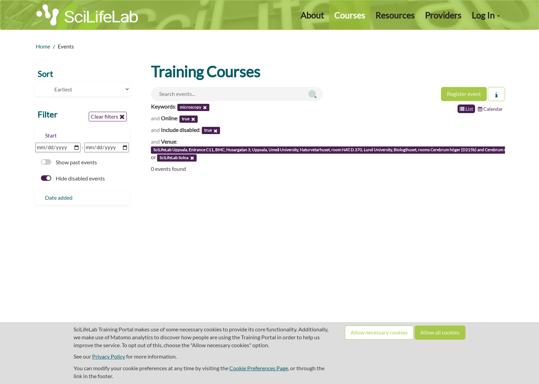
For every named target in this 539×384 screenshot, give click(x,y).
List (466, 109)
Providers (443, 15)
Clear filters (108, 116)
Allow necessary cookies (379, 332)
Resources (395, 15)
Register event (464, 93)
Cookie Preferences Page (258, 368)
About (312, 15)
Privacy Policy (108, 356)
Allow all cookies (440, 332)
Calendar (490, 109)
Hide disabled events (73, 178)
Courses (349, 15)
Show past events (69, 162)
